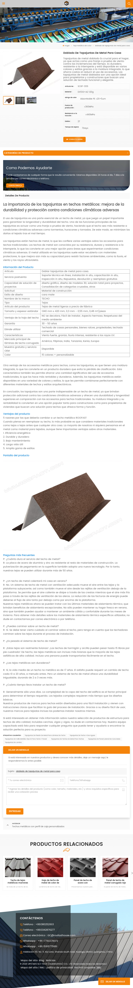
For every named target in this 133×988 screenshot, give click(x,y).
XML (41, 968)
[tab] (17, 196)
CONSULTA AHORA (74, 139)
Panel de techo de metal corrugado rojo (115, 881)
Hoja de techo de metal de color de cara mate (50, 881)
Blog (41, 960)
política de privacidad (59, 968)
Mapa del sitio (29, 960)
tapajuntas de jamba (13, 742)
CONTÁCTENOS (14, 185)
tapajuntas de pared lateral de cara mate (104, 739)
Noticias (50, 960)
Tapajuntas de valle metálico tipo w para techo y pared (26, 739)
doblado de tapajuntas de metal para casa (38, 771)
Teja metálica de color (82, 45)
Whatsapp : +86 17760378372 (40, 941)
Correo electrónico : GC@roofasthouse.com (49, 935)
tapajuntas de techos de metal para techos (67, 739)
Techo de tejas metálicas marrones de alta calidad (18, 881)
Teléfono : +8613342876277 (39, 930)
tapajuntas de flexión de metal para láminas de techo (45, 735)
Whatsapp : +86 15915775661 (40, 946)
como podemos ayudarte (29, 168)
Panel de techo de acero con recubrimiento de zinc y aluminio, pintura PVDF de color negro (83, 881)
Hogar (66, 46)
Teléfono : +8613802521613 (38, 924)
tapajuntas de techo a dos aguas (82, 735)
